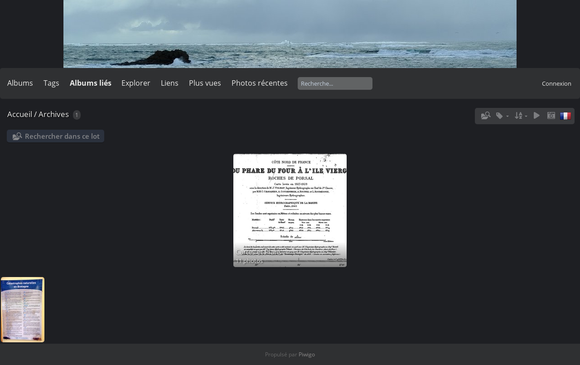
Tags (51, 83)
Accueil (19, 114)
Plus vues (205, 83)
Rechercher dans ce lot (62, 136)
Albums (20, 83)
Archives (54, 114)
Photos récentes (260, 83)
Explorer (135, 83)
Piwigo (307, 354)
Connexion (556, 83)
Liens (170, 83)
